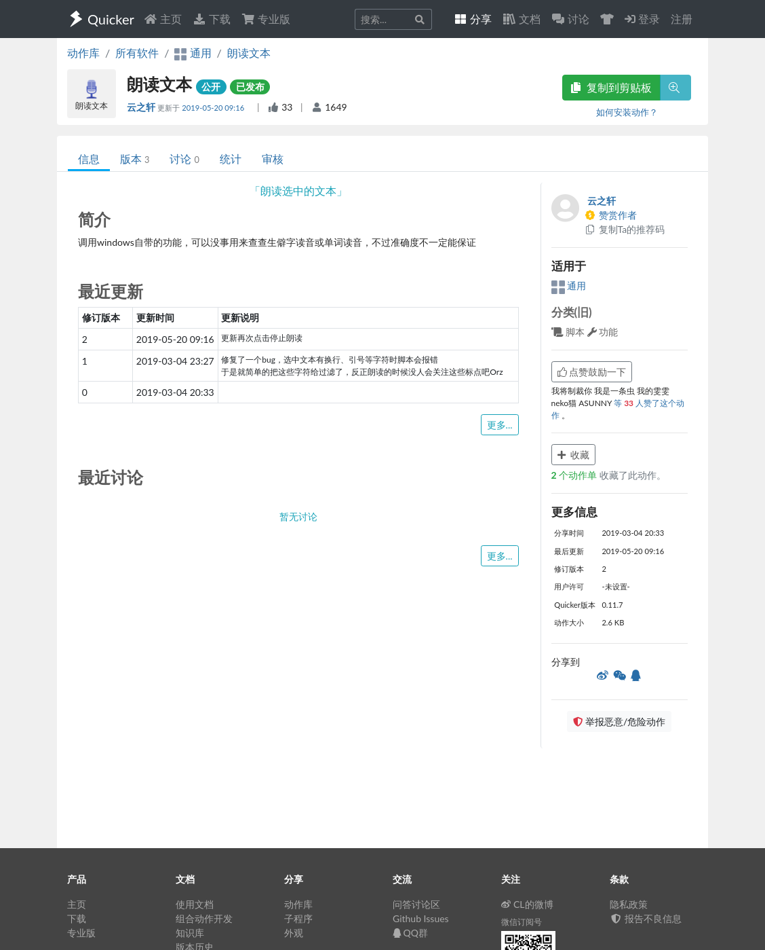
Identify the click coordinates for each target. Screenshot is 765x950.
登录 (642, 18)
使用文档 (195, 904)
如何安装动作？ (627, 112)
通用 (569, 285)
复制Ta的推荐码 (625, 229)
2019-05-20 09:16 (214, 107)
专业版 (265, 18)
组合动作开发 (204, 918)
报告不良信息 (646, 918)
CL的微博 (527, 904)
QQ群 (410, 932)
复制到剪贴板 (611, 87)
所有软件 (137, 52)
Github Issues (421, 918)
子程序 (298, 918)
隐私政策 (629, 904)
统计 (230, 158)
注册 (681, 18)
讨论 (184, 158)
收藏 (573, 454)
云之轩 (142, 107)
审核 (272, 158)
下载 (212, 18)
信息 (89, 158)
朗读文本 (249, 52)
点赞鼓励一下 (592, 372)
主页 (163, 18)
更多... (500, 425)
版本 (134, 158)
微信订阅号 (521, 922)
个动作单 (575, 475)
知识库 (190, 932)
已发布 (250, 86)
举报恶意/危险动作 (619, 721)
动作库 (83, 52)
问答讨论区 (416, 904)
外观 (293, 932)
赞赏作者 (611, 215)
